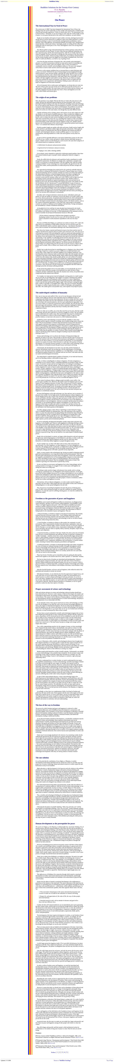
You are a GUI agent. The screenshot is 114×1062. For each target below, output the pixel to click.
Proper (38, 589)
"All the (41, 215)
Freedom (39, 498)
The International (43, 26)
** (40, 220)
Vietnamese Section (109, 1)
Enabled (39, 319)
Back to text (79, 1037)
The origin (40, 97)
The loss (39, 705)
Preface (53, 1052)
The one (39, 758)
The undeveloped (42, 293)
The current (39, 29)
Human (39, 823)
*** (46, 333)
